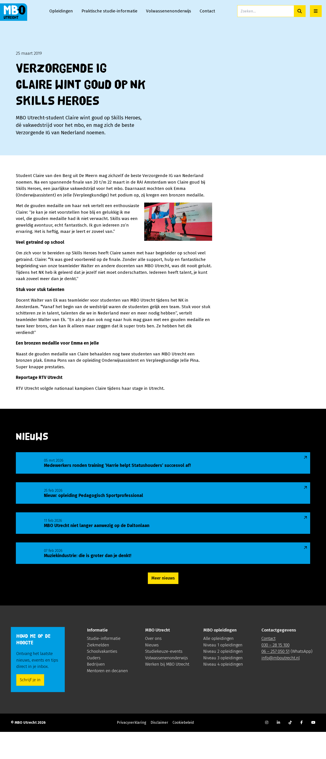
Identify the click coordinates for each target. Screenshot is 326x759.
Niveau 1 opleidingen (222, 672)
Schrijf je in (30, 707)
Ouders (94, 685)
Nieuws (152, 672)
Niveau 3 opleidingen (223, 685)
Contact (268, 665)
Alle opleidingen (218, 665)
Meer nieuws (163, 605)
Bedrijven (96, 691)
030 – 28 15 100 (275, 672)
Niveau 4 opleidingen (223, 691)
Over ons (153, 665)
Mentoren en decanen (107, 697)
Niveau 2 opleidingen (223, 678)
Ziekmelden (98, 672)
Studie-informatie (103, 665)
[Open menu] (316, 11)
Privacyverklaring (131, 749)
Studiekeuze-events (163, 678)
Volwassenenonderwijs (166, 685)
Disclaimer (159, 749)
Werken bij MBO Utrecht (167, 691)
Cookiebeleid (183, 749)
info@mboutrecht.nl (280, 685)
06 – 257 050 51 (275, 678)
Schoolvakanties (102, 678)
